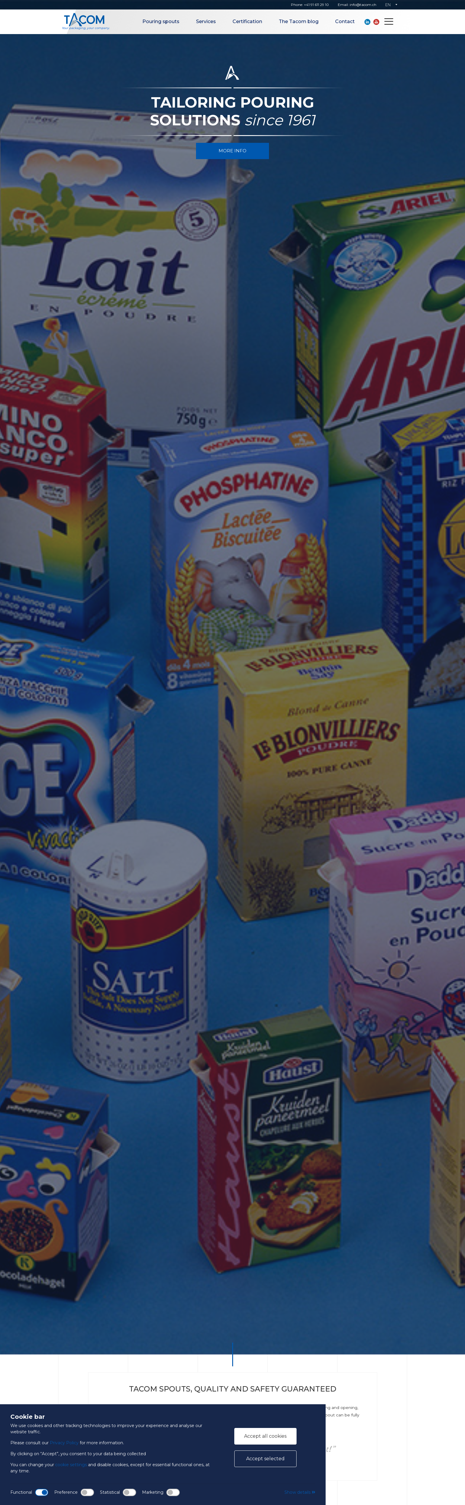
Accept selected (265, 1458)
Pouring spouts (160, 21)
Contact (345, 21)
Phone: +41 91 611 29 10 (310, 4)
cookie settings (71, 1464)
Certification (247, 21)
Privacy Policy (64, 1442)
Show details (299, 1492)
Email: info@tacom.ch (357, 4)
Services (206, 21)
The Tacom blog (299, 21)
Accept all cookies (265, 1436)
